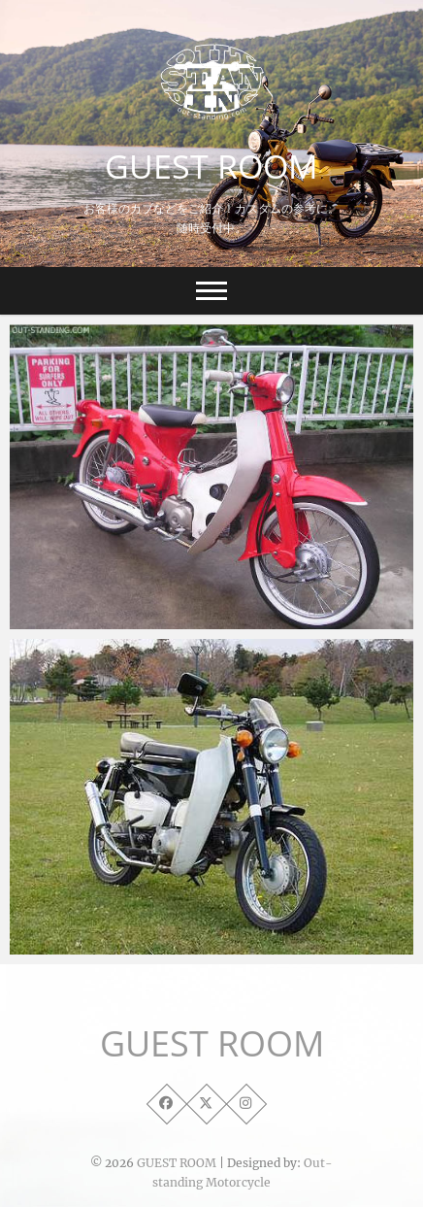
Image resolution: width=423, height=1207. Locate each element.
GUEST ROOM (211, 166)
